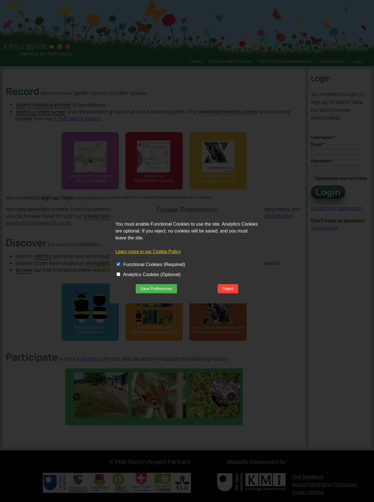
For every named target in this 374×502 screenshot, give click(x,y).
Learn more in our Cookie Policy (147, 251)
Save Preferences (156, 288)
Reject (228, 288)
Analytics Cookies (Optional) (149, 274)
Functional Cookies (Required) (151, 264)
